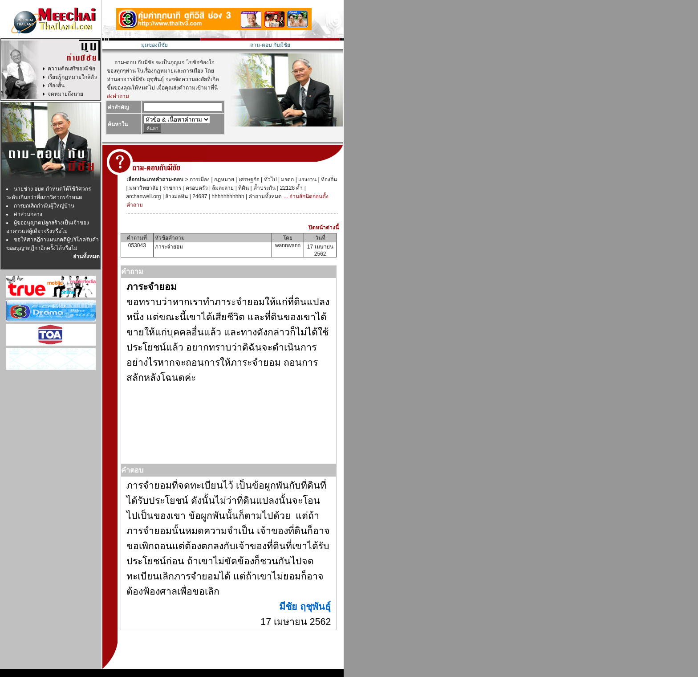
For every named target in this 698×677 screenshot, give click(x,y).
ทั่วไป (269, 179)
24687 (199, 196)
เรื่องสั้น (56, 85)
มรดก (287, 179)
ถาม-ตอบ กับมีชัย (270, 45)
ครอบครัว (195, 188)
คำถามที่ (137, 238)
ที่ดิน (243, 188)
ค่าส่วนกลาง (28, 214)
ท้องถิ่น (328, 179)
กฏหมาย (223, 179)
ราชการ (171, 188)
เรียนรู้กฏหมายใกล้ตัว (72, 77)
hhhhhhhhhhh (227, 196)
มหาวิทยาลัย (143, 188)
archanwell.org (143, 196)
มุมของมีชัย (154, 45)
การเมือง (199, 179)
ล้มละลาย (222, 188)
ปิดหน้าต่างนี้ (323, 227)
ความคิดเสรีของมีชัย (71, 68)
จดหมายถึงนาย (65, 94)
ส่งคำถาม (118, 96)
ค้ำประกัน (264, 188)
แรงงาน (307, 179)
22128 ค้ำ (290, 188)
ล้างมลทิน (176, 196)
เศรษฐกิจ (248, 179)
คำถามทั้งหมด (264, 196)
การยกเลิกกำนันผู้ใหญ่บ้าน (44, 206)
